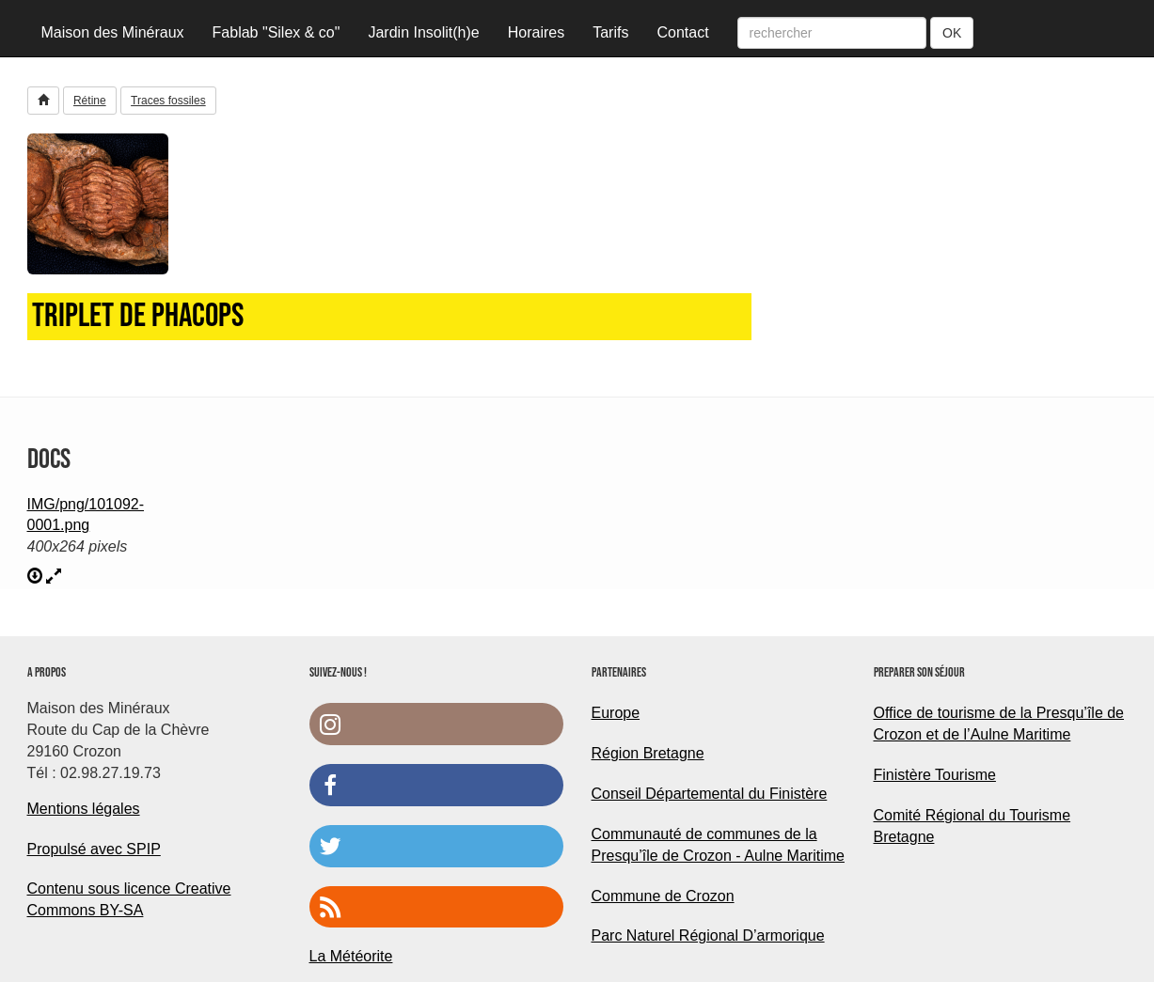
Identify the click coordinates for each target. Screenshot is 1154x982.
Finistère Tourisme (935, 775)
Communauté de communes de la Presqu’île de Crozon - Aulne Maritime (718, 845)
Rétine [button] (89, 100)
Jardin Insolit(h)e (423, 32)
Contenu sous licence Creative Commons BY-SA (129, 899)
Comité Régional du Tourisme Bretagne (972, 826)
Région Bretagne (648, 753)
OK (951, 32)
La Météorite (351, 956)
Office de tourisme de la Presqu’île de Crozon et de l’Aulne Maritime (999, 723)
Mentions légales (83, 809)
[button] (43, 100)
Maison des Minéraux (112, 32)
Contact (682, 32)
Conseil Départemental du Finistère (710, 794)
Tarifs (610, 32)
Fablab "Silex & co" (276, 32)
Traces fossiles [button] (168, 100)
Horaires (536, 32)
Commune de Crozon (663, 896)
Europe (616, 713)
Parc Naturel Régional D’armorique (708, 935)
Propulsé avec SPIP (94, 849)
